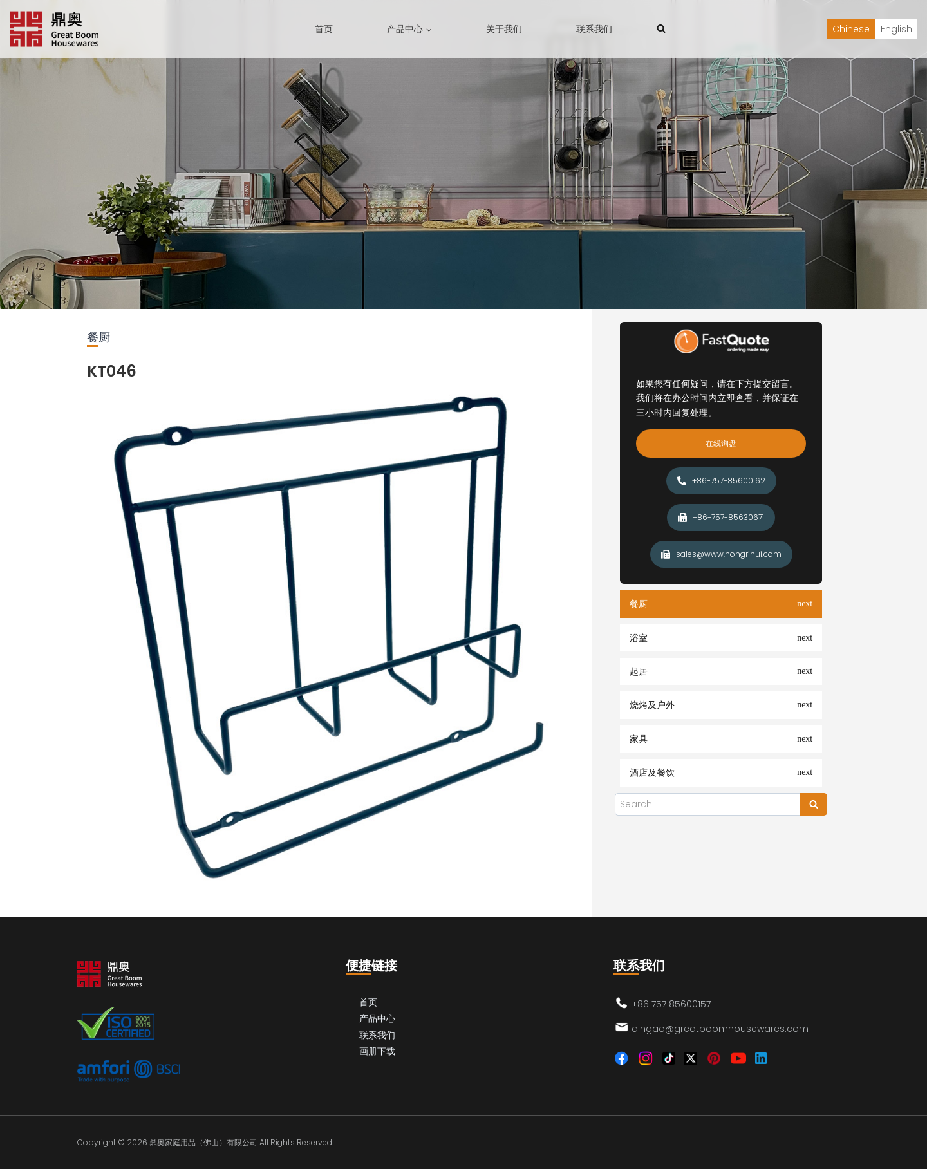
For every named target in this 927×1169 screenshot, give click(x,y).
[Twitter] (690, 1058)
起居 (639, 671)
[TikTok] (668, 1058)
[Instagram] (645, 1058)
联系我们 (594, 29)
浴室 (639, 637)
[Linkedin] (761, 1058)
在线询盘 (721, 443)
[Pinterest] (714, 1058)
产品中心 (377, 1018)
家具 (639, 739)
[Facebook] (621, 1058)
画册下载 (377, 1051)
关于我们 (504, 29)
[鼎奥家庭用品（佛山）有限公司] (54, 29)
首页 (324, 29)
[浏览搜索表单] (661, 29)
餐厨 (639, 603)
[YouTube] (738, 1058)
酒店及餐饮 (652, 772)
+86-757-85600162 (721, 480)
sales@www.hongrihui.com (721, 553)
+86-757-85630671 (721, 517)
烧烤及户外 (652, 704)
